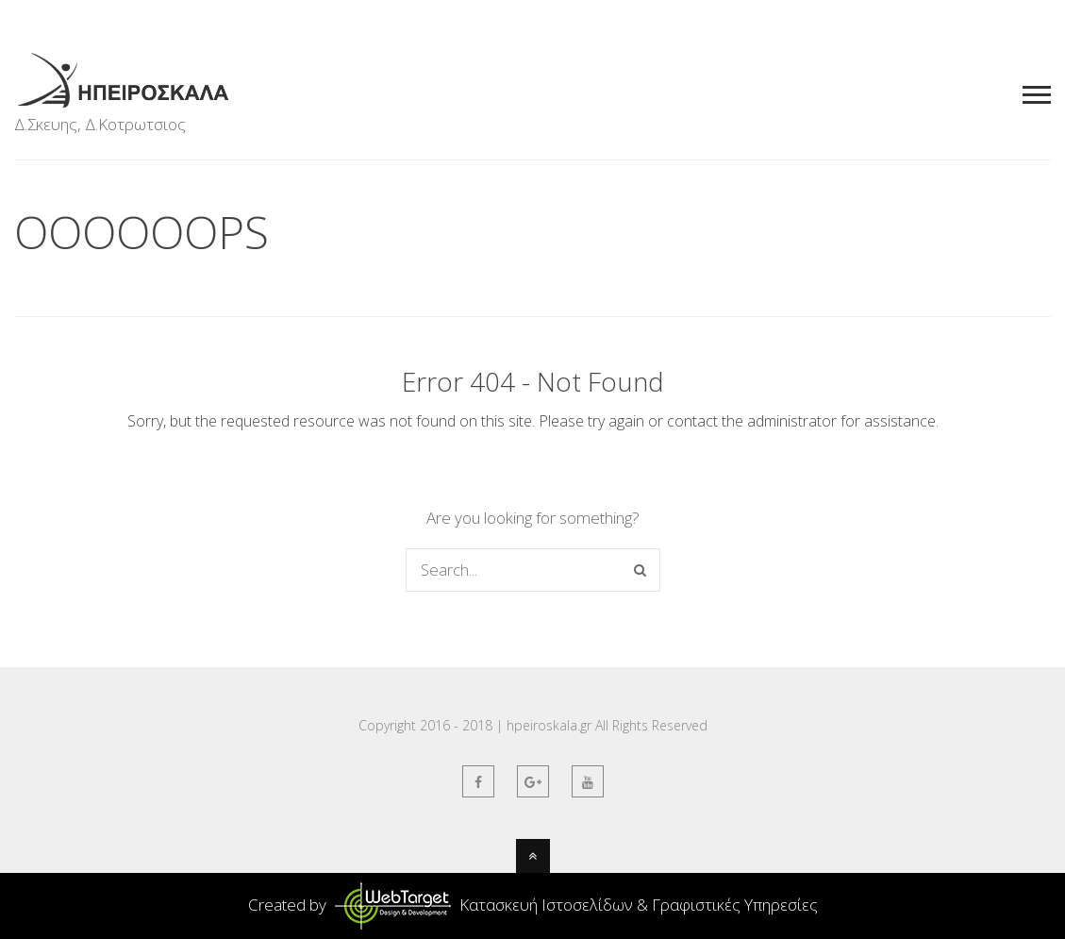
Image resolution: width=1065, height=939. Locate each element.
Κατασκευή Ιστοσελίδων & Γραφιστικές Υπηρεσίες (574, 904)
